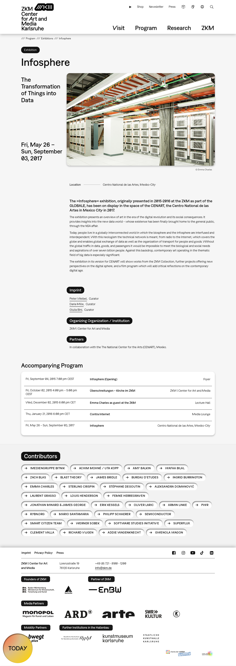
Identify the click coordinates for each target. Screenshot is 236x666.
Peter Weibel (78, 298)
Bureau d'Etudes (145, 477)
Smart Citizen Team (46, 523)
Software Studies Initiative (136, 523)
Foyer (206, 379)
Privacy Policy (43, 552)
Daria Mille (77, 304)
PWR (204, 505)
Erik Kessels (110, 505)
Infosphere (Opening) (103, 379)
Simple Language (183, 7)
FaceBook (174, 553)
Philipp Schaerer (116, 514)
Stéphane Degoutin (124, 486)
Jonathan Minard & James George (58, 505)
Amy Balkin (142, 468)
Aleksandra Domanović (174, 486)
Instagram (183, 553)
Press (172, 6)
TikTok (202, 553)
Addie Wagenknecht (124, 532)
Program (146, 27)
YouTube (193, 553)
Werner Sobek (88, 523)
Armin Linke (177, 505)
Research (179, 27)
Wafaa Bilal (175, 468)
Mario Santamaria (74, 514)
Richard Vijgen (81, 532)
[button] (141, 119)
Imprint (26, 552)
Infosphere (97, 425)
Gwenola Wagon (169, 532)
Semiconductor (158, 514)
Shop (140, 6)
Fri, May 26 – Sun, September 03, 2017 (50, 425)
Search (211, 7)
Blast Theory (71, 477)
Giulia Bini (76, 309)
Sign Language (193, 7)
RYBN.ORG (37, 514)
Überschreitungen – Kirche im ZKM (112, 390)
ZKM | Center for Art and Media (190, 390)
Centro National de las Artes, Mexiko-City (129, 184)
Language (202, 7)
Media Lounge (201, 414)
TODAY (17, 648)
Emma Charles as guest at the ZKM (113, 402)
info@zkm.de (103, 568)
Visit (119, 27)
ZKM (207, 27)
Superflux (181, 523)
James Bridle (106, 477)
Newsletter (156, 6)
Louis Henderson (84, 495)
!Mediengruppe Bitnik (47, 468)
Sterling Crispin (81, 486)
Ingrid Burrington (187, 477)
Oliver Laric (144, 505)
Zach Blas (38, 477)
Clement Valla (42, 532)
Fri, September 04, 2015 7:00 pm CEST (50, 379)
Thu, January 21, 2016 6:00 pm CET (48, 414)
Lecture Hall (202, 402)
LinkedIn (211, 553)
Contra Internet (100, 414)
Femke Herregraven (128, 495)
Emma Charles (42, 486)
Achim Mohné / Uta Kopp (99, 468)
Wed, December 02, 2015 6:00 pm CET (51, 402)
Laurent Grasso (43, 495)
